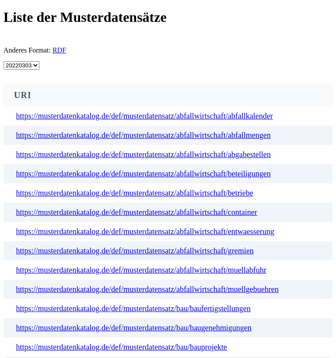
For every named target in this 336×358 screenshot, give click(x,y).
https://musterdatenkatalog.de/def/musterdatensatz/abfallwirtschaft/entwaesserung (145, 231)
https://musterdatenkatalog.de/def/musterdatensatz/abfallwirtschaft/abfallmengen (143, 135)
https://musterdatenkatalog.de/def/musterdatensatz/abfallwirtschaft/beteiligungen (143, 173)
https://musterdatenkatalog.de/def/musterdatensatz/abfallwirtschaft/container (136, 212)
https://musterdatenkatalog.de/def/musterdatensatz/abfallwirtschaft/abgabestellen (143, 154)
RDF (59, 50)
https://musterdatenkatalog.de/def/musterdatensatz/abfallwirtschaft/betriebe (134, 193)
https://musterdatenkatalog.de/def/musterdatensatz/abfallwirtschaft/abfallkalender (144, 116)
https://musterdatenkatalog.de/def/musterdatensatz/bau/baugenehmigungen (134, 327)
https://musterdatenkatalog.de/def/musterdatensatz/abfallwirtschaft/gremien (135, 250)
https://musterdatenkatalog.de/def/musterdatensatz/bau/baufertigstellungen (133, 308)
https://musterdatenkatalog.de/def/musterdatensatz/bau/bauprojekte (121, 347)
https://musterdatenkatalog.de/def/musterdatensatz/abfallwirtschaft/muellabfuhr (141, 270)
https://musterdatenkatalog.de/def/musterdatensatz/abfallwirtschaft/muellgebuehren (147, 289)
